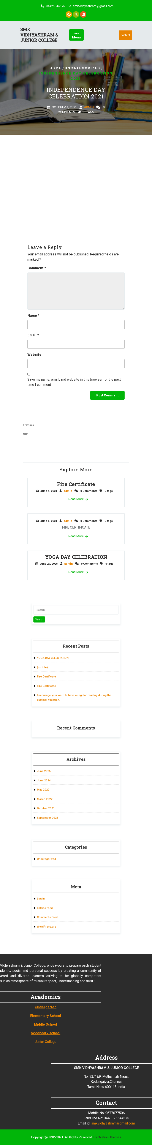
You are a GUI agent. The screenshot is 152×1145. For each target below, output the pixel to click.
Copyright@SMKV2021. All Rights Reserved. (76, 1137)
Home (55, 68)
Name (33, 316)
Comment (36, 268)
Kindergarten (14, 1007)
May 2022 (52, 789)
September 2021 (55, 810)
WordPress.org (55, 921)
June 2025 (52, 775)
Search (49, 618)
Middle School (14, 1024)
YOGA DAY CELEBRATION (76, 557)
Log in (50, 901)
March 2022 (53, 796)
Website (34, 355)
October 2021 (54, 803)
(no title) (51, 668)
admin (89, 107)
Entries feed (53, 907)
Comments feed (55, 914)
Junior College (14, 1042)
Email (33, 335)
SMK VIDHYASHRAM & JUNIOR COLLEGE (39, 35)
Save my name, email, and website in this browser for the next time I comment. (74, 382)
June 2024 (52, 782)
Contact (125, 35)
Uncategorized (82, 68)
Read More (76, 499)
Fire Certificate (76, 484)
